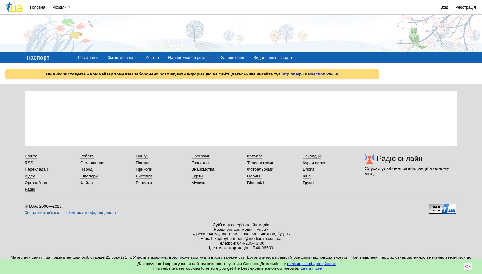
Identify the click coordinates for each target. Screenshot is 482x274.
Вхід (444, 7)
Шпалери (89, 176)
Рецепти (144, 182)
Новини (254, 176)
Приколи (144, 169)
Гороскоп (200, 162)
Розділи (60, 7)
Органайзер (36, 182)
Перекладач (36, 169)
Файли (86, 182)
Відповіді (255, 182)
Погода (142, 162)
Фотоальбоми (260, 169)
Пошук (142, 156)
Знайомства (203, 169)
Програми (201, 156)
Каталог (254, 156)
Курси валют (315, 162)
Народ (86, 169)
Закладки (312, 156)
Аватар (152, 57)
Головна (37, 7)
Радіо (30, 189)
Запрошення (232, 57)
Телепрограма (261, 162)
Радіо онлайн (400, 158)
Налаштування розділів (189, 57)
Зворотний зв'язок (42, 212)
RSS (29, 162)
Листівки (144, 176)
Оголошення (92, 162)
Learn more (311, 268)
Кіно (307, 176)
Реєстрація (466, 7)
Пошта (31, 156)
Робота (87, 156)
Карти (197, 176)
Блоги (308, 169)
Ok (468, 266)
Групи (308, 182)
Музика (198, 182)
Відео (30, 176)
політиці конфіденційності (311, 263)
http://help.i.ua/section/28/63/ (310, 74)
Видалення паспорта (273, 57)
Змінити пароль (122, 57)
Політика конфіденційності (91, 212)
